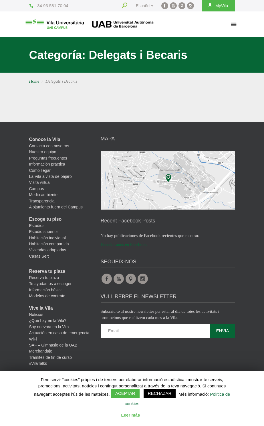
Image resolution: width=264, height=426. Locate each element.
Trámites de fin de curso (50, 357)
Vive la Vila (41, 308)
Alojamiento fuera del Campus (56, 207)
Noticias (36, 314)
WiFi (33, 339)
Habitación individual (47, 238)
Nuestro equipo (42, 152)
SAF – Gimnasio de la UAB (53, 345)
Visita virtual (40, 182)
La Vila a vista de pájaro (50, 176)
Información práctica (47, 164)
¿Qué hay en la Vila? (48, 320)
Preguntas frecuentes (48, 158)
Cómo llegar (40, 170)
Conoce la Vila (44, 139)
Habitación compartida (49, 244)
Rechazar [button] (160, 393)
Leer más (130, 415)
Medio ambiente (43, 194)
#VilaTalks (38, 363)
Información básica (46, 290)
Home (34, 81)
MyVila (218, 5)
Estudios (37, 225)
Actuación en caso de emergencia (59, 333)
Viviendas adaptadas (47, 250)
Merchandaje (40, 351)
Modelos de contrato (47, 296)
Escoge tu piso (45, 219)
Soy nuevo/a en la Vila (49, 327)
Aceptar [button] (125, 393)
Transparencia (42, 201)
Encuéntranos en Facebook (124, 244)
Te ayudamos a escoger (50, 283)
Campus (36, 188)
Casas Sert (39, 256)
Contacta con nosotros (49, 146)
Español (144, 5)
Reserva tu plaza (47, 271)
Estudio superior (43, 231)
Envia (222, 330)
